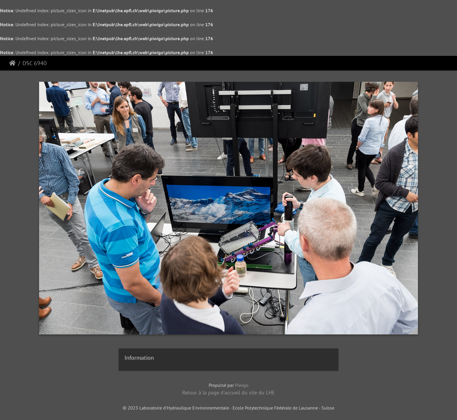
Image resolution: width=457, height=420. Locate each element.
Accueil (12, 63)
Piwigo (242, 385)
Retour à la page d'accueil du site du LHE (228, 392)
